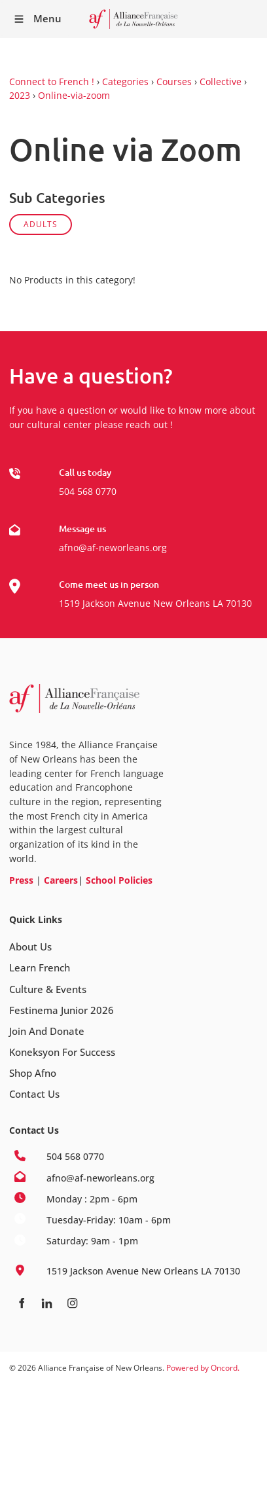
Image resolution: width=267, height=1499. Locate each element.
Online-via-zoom (74, 95)
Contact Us (34, 1093)
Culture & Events (47, 989)
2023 (19, 95)
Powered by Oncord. (203, 1368)
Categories (125, 81)
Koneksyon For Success (62, 1051)
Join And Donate (46, 1031)
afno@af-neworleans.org (113, 547)
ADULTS (41, 224)
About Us (30, 946)
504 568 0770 (87, 491)
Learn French (39, 967)
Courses (174, 81)
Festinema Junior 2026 (61, 1010)
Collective (220, 81)
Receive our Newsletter (250, 19)
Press (21, 880)
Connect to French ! (51, 81)
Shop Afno (32, 1072)
